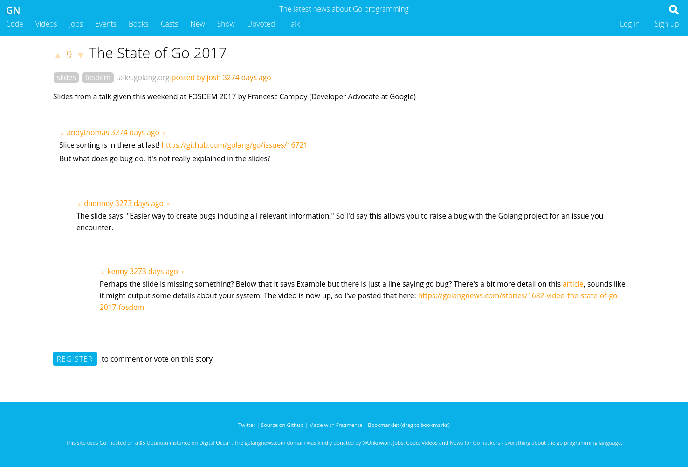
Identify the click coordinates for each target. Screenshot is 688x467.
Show (226, 24)
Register (75, 359)
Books (139, 24)
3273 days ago (139, 203)
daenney (98, 203)
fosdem (98, 77)
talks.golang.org (143, 77)
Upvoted (261, 24)
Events (106, 24)
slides (66, 77)
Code (14, 24)
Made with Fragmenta (335, 424)
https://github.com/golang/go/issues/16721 (235, 145)
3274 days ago (135, 132)
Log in (630, 24)
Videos (46, 24)
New (198, 24)
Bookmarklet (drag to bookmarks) (408, 424)
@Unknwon (377, 442)
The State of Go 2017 (158, 52)
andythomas (88, 132)
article (573, 284)
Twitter (246, 424)
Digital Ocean (215, 442)
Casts (170, 24)
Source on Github (282, 424)
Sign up (667, 24)
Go (102, 442)
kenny (117, 271)
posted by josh (196, 77)
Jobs (76, 24)
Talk (293, 24)
